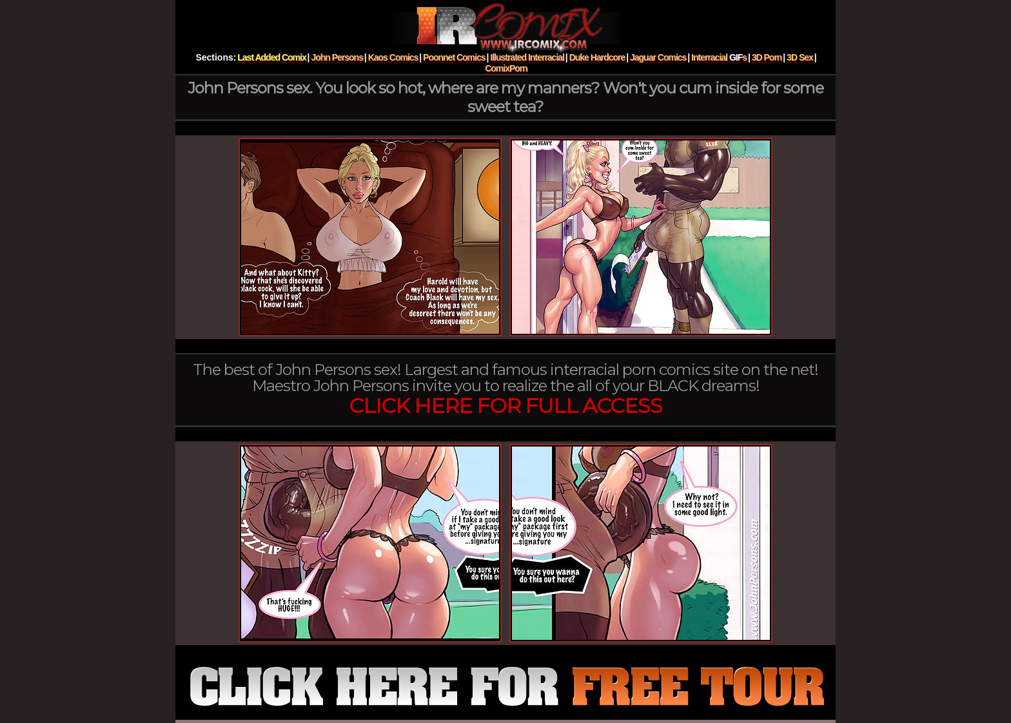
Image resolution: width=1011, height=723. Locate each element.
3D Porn (767, 57)
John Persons (337, 57)
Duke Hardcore (597, 57)
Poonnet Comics (454, 57)
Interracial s (719, 57)
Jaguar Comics (658, 57)
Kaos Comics (393, 57)
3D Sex (800, 57)
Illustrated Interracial (527, 57)
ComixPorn (506, 68)
